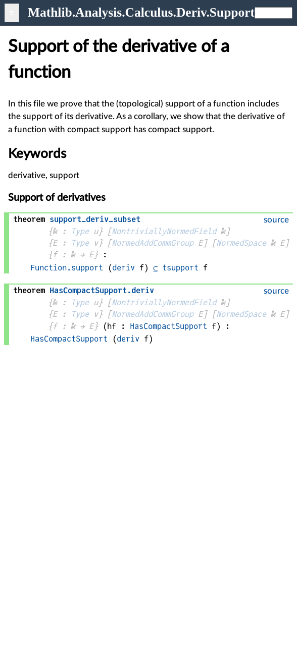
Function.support (66, 267)
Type (80, 231)
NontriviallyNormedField (164, 231)
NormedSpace (241, 243)
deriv (123, 267)
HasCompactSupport (168, 326)
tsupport (180, 267)
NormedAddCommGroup (152, 243)
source (276, 219)
